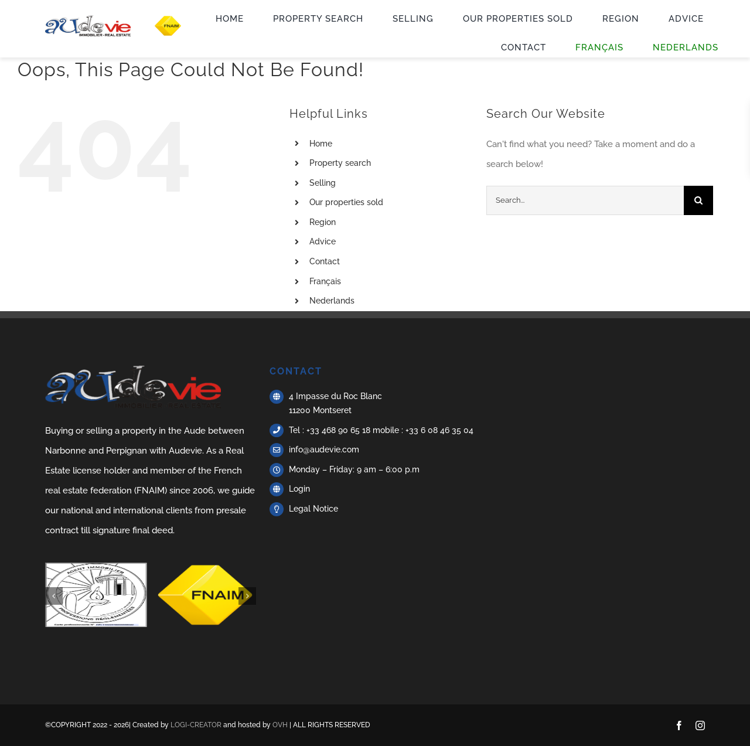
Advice (322, 241)
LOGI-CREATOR (196, 725)
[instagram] (700, 725)
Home (320, 143)
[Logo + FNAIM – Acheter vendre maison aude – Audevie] (117, 19)
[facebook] (679, 725)
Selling (322, 183)
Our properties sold (346, 202)
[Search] (698, 200)
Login (299, 488)
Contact (324, 261)
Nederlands (331, 300)
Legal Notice (313, 508)
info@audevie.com (324, 449)
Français (325, 281)
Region (322, 222)
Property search (340, 163)
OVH (280, 725)
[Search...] (585, 200)
